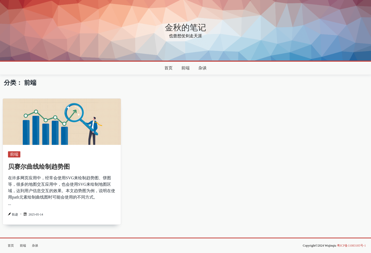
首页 (168, 68)
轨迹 (15, 214)
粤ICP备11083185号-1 (351, 245)
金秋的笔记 (185, 27)
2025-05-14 (36, 214)
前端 (185, 68)
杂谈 (202, 68)
